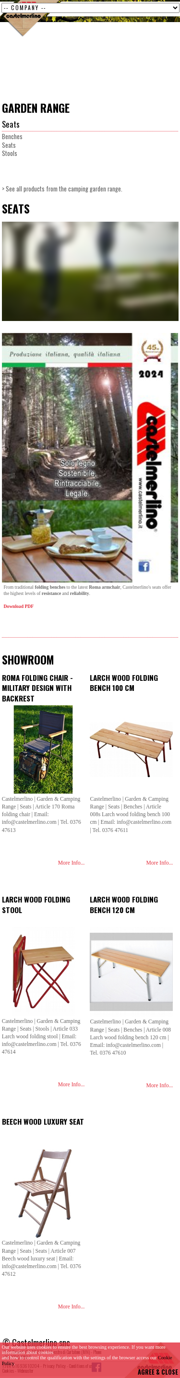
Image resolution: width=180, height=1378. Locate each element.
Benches (12, 136)
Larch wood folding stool (36, 904)
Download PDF (19, 606)
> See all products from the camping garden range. (62, 188)
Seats (11, 124)
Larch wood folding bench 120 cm (124, 904)
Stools (9, 153)
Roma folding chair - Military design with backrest (37, 687)
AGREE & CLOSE (158, 1372)
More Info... (71, 863)
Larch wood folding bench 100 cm (124, 682)
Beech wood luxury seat (43, 1121)
